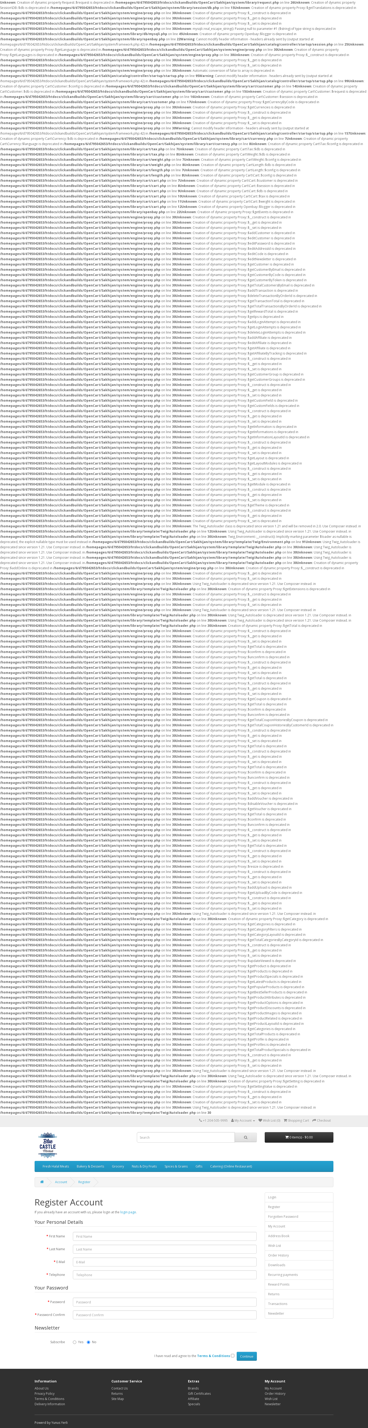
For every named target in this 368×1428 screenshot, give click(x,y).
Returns (273, 1294)
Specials (194, 1404)
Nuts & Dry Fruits (144, 1166)
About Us (41, 1388)
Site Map (117, 1399)
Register (84, 1182)
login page (128, 1212)
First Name (57, 1236)
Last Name (57, 1249)
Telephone (57, 1274)
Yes (78, 1342)
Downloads (276, 1265)
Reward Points (278, 1284)
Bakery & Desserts (90, 1166)
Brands (193, 1388)
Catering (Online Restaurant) (231, 1166)
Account (61, 1182)
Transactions (277, 1304)
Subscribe (57, 1342)
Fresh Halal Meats (56, 1166)
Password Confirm (51, 1315)
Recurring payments (283, 1274)
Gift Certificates (199, 1393)
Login (272, 1197)
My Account (276, 1226)
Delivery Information (50, 1404)
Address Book (278, 1236)
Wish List (274, 1245)
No (91, 1342)
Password (57, 1302)
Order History (278, 1255)
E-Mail (60, 1262)
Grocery (118, 1166)
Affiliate (193, 1399)
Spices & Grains (176, 1166)
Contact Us (119, 1388)
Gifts (199, 1166)
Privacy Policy (45, 1393)
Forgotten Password (283, 1216)
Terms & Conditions (49, 1399)
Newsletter (276, 1313)
